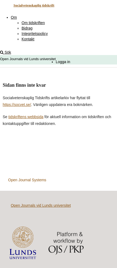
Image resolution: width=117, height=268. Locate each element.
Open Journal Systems (27, 180)
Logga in (63, 62)
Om (14, 17)
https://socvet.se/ (17, 104)
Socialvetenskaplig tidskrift (33, 5)
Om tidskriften (33, 23)
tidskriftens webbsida (25, 117)
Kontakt (28, 39)
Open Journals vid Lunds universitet (41, 205)
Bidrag (27, 28)
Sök (5, 52)
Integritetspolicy (35, 33)
